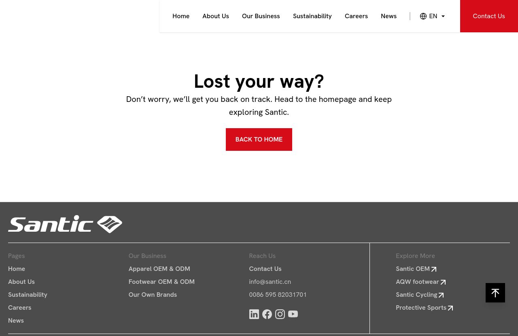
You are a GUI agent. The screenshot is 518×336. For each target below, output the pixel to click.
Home (180, 16)
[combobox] (428, 16)
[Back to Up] (495, 292)
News (389, 16)
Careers (356, 16)
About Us (215, 16)
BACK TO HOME (259, 139)
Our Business (261, 16)
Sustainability (312, 16)
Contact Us (489, 16)
